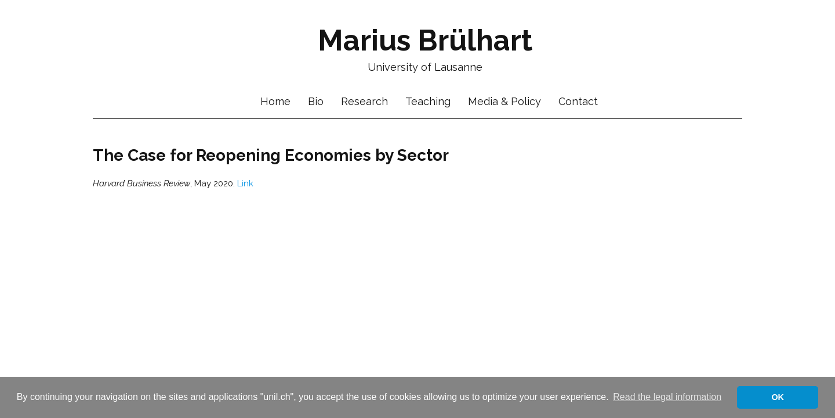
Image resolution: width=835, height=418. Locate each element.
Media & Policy (504, 101)
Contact (578, 101)
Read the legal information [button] (667, 397)
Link (245, 183)
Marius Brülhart (425, 40)
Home (275, 101)
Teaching (428, 101)
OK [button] (777, 397)
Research (364, 101)
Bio (316, 101)
